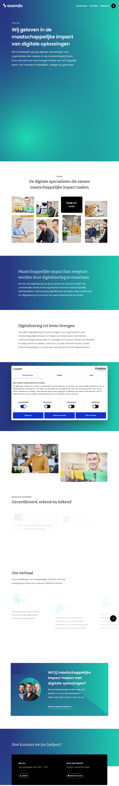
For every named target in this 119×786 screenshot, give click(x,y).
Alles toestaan (90, 415)
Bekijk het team (71, 204)
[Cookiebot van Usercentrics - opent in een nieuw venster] (96, 369)
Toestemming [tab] (27, 375)
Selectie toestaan (59, 415)
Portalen (93, 6)
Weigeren (28, 415)
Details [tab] (59, 375)
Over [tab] (92, 375)
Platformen (81, 6)
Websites (104, 6)
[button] (113, 618)
